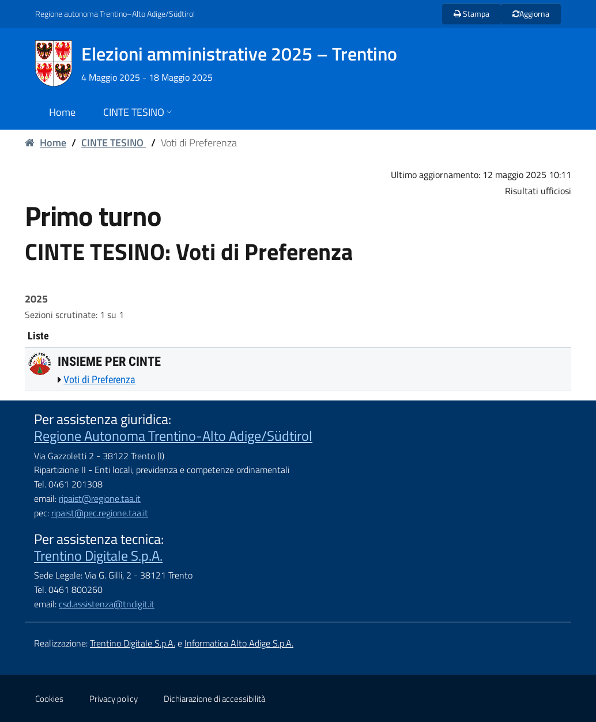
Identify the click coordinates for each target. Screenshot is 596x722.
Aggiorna (530, 13)
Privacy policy (113, 698)
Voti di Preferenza (99, 379)
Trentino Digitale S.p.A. (98, 555)
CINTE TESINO (113, 142)
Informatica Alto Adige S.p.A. (238, 643)
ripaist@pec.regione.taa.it (99, 513)
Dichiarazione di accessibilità (214, 698)
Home (45, 142)
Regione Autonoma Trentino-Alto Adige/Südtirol (173, 435)
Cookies (49, 698)
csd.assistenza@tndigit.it (106, 604)
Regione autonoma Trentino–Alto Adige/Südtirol (115, 13)
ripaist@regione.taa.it (100, 498)
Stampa (471, 13)
